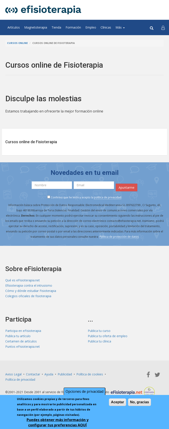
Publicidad (65, 374)
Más (120, 27)
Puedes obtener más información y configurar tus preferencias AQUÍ (57, 423)
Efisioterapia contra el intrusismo (28, 285)
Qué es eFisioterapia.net (22, 280)
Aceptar (117, 403)
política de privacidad (107, 197)
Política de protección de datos (119, 237)
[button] (163, 27)
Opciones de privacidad (84, 392)
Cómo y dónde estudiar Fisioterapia (30, 291)
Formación (73, 27)
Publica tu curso (99, 331)
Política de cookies (89, 374)
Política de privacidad (20, 379)
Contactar (33, 374)
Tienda (56, 27)
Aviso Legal (13, 374)
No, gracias (139, 403)
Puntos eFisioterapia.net (22, 346)
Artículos (13, 27)
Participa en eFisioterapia (23, 331)
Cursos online (17, 43)
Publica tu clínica (99, 341)
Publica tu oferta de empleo (107, 336)
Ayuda (48, 374)
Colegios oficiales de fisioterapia (28, 296)
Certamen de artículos (21, 341)
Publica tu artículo (18, 336)
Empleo (90, 27)
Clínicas (106, 27)
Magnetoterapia (35, 27)
